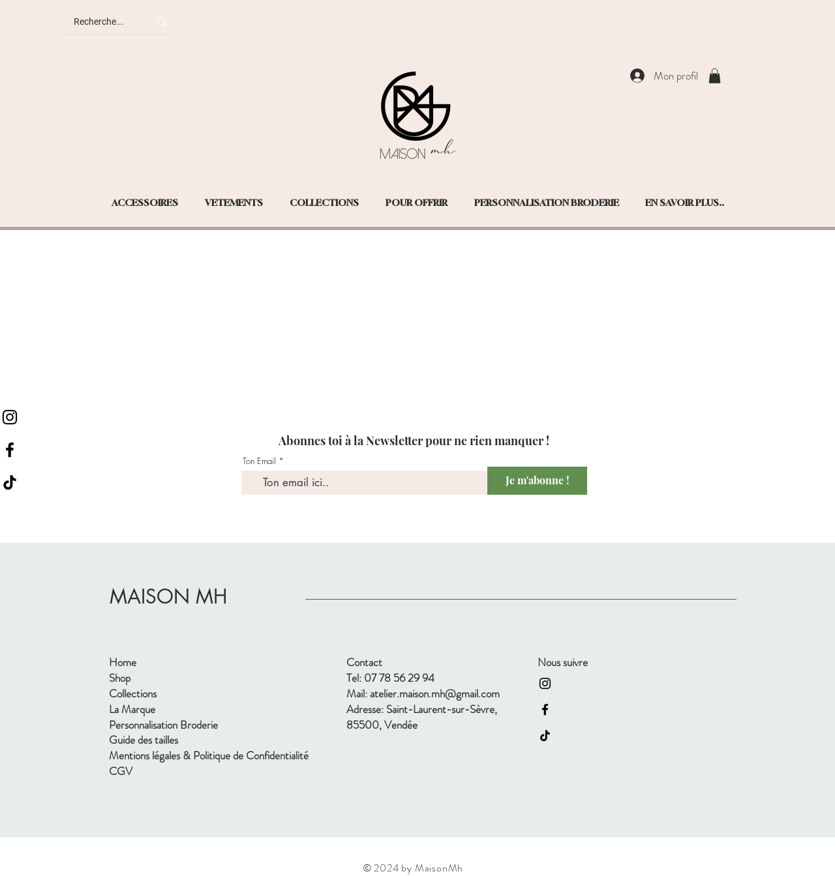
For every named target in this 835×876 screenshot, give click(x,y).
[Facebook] (10, 450)
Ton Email (259, 461)
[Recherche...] (102, 22)
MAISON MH (168, 596)
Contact (364, 662)
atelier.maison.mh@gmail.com (435, 693)
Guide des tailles (143, 740)
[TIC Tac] (10, 482)
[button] (714, 75)
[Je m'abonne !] (537, 481)
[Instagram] (10, 417)
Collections (133, 693)
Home (122, 662)
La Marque (132, 709)
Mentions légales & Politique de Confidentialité (209, 755)
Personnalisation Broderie (163, 725)
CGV (120, 771)
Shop (119, 678)
